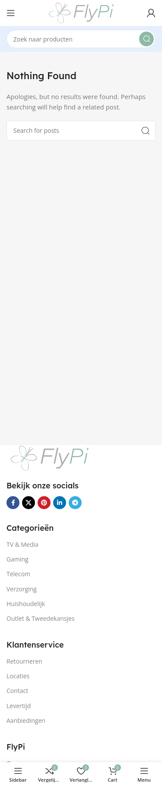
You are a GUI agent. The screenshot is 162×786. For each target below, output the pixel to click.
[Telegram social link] (75, 502)
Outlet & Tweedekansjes (40, 618)
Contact (17, 691)
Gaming (17, 559)
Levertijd (18, 706)
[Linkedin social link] (59, 502)
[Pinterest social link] (44, 502)
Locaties (17, 676)
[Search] (81, 39)
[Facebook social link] (12, 502)
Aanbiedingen (25, 720)
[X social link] (28, 502)
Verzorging (21, 589)
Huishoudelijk (25, 604)
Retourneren (24, 661)
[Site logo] (81, 12)
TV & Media (22, 544)
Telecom (18, 574)
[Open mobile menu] (10, 13)
